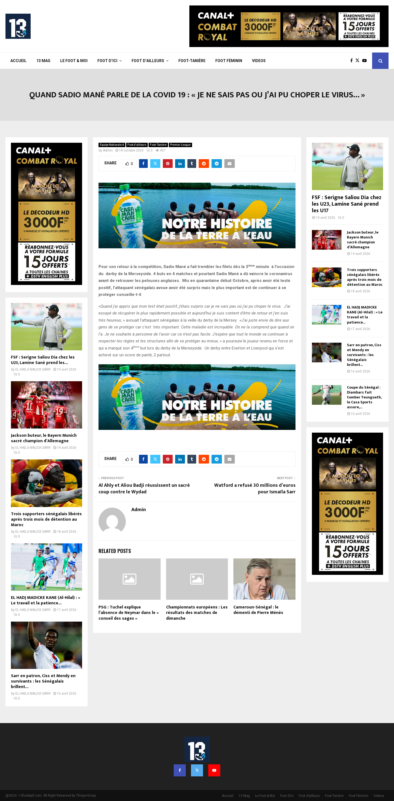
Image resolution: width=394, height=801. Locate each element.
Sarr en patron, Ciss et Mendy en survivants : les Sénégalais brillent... (43, 681)
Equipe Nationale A (112, 144)
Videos (259, 61)
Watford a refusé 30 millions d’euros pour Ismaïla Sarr (255, 488)
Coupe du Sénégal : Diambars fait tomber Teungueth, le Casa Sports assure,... (364, 397)
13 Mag (43, 61)
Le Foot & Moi (74, 61)
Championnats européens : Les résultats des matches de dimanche (197, 613)
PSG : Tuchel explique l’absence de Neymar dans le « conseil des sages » (129, 613)
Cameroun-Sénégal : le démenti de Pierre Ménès (258, 610)
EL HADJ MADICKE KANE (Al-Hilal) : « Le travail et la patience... (45, 600)
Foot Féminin (228, 61)
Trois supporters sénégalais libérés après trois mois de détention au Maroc (46, 519)
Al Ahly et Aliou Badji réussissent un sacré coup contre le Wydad (144, 488)
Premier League (180, 144)
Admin (108, 150)
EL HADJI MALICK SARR (33, 369)
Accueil (18, 61)
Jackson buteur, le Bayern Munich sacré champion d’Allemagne (44, 438)
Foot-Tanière (191, 61)
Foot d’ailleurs (148, 61)
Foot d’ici (107, 61)
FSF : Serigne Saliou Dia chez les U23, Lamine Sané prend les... (43, 360)
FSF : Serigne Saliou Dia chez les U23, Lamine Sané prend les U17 (346, 204)
